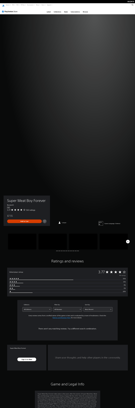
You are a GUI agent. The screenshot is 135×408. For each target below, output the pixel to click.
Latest (49, 10)
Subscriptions (75, 10)
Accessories (30, 5)
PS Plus (23, 5)
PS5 (13, 5)
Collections (57, 10)
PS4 (17, 5)
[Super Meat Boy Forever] (22, 240)
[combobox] (37, 307)
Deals (66, 10)
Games (8, 5)
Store (43, 5)
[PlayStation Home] (3, 5)
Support (49, 5)
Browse (85, 10)
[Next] (128, 240)
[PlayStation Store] (10, 9)
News (37, 5)
